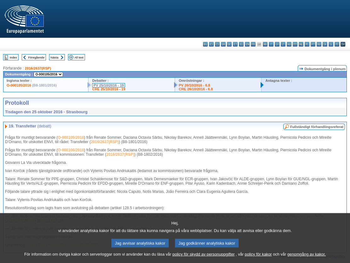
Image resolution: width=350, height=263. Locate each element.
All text (78, 57)
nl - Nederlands (301, 44)
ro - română (319, 44)
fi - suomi (337, 44)
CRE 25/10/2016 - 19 (108, 89)
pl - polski (307, 44)
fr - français (253, 44)
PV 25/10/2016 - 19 (108, 85)
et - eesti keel (235, 44)
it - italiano (271, 44)
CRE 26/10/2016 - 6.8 (196, 89)
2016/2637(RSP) (38, 68)
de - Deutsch (229, 44)
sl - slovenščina (331, 44)
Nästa (55, 57)
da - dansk (223, 44)
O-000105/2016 (19, 85)
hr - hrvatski (265, 44)
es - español (211, 44)
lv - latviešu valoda (277, 44)
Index (13, 57)
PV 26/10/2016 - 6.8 (194, 85)
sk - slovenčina (325, 44)
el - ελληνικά (241, 44)
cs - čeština (217, 44)
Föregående (36, 57)
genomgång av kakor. (306, 258)
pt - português (313, 44)
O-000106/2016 (71, 150)
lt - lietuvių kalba (283, 44)
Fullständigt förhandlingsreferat (316, 127)
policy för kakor (258, 258)
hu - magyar (289, 44)
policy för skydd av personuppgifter (203, 258)
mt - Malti (295, 44)
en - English (247, 44)
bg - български (205, 44)
